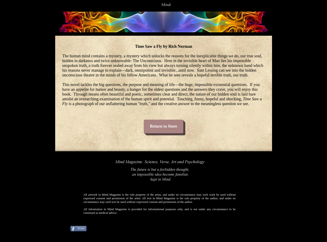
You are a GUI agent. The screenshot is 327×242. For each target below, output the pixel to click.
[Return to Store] (163, 126)
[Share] (78, 228)
